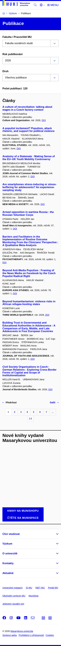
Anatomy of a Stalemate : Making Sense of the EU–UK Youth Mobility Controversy (28, 158)
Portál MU (53, 587)
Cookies (50, 635)
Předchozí (9, 402)
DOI (44, 120)
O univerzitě (9, 553)
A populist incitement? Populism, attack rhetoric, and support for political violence (28, 130)
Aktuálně (8, 573)
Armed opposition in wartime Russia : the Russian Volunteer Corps (28, 213)
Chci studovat (11, 534)
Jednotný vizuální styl (13, 604)
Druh (5, 71)
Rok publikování (12, 54)
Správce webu (9, 635)
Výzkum (7, 543)
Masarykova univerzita (21, 631)
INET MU (40, 587)
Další (54, 402)
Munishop (34, 595)
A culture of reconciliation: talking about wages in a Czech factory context (27, 108)
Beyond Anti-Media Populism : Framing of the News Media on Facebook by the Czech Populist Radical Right (28, 273)
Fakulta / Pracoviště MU (17, 37)
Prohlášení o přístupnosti (31, 635)
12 (30, 418)
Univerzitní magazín (12, 587)
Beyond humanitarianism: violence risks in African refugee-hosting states (28, 303)
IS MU (29, 587)
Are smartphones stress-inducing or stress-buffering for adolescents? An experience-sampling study (29, 187)
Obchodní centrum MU (13, 595)
